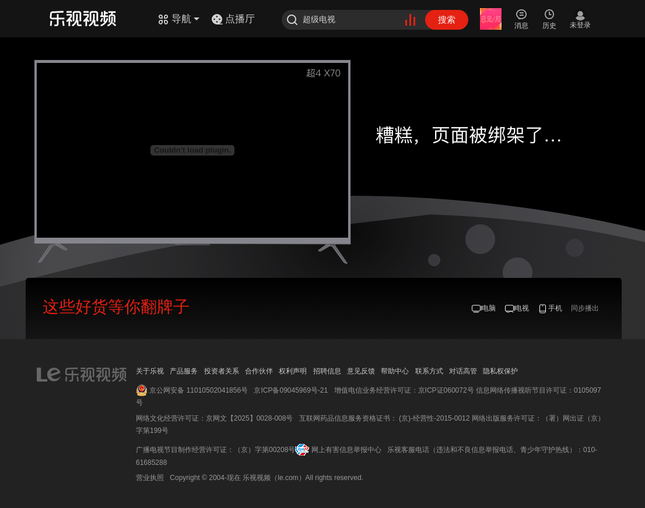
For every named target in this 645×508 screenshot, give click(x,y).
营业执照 (150, 478)
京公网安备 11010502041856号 (198, 390)
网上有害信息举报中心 (346, 450)
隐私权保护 (500, 371)
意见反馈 (361, 371)
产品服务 (184, 371)
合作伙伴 (259, 371)
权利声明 (293, 371)
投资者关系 (221, 371)
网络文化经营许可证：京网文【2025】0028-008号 (214, 418)
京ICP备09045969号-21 (291, 390)
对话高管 (463, 371)
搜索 (446, 19)
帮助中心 (395, 371)
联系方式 (429, 371)
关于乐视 (150, 371)
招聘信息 (327, 371)
